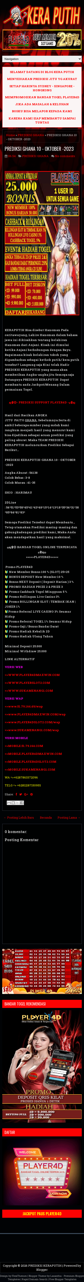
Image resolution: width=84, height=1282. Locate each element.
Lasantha (56, 1275)
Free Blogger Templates (62, 1279)
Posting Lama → (69, 817)
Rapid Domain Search (34, 1279)
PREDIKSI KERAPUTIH (45, 1266)
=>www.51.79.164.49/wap (24, 706)
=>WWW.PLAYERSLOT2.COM (27, 683)
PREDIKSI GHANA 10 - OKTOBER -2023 (39, 148)
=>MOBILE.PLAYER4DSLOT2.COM (30, 762)
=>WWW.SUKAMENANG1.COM (29, 691)
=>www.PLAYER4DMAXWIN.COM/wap (35, 714)
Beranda (46, 817)
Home (10, 135)
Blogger (42, 1270)
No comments (65, 156)
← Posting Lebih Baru (19, 817)
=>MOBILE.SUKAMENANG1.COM (30, 769)
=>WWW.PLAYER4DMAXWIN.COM (32, 675)
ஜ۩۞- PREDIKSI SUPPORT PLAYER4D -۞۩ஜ (42, 402)
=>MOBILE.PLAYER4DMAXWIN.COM (33, 754)
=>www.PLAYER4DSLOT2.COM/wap (32, 722)
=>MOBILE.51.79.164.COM (24, 746)
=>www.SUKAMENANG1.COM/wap (32, 730)
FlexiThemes (19, 1275)
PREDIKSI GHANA (31, 135)
